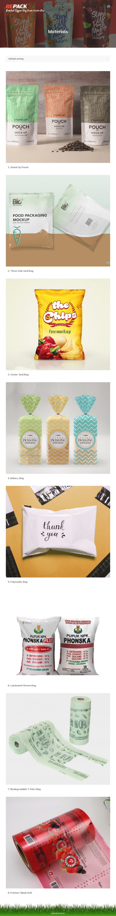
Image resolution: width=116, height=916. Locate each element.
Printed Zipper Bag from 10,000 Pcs (25, 10)
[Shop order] (58, 58)
